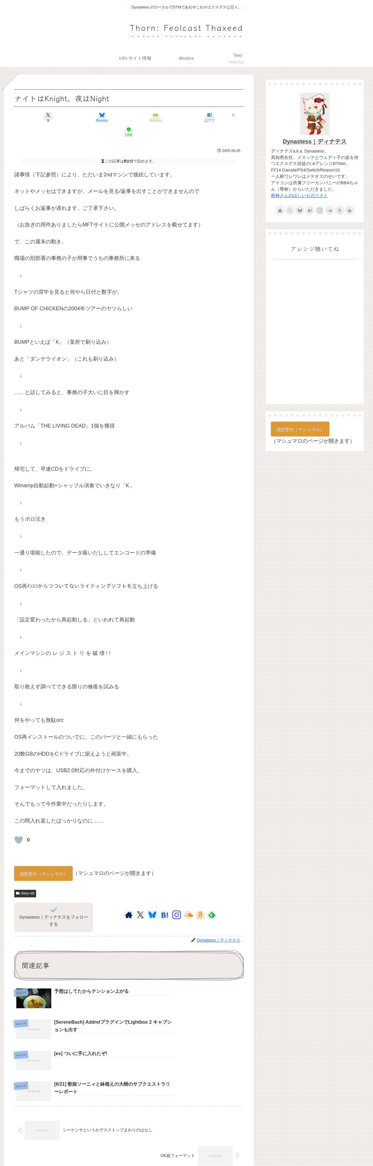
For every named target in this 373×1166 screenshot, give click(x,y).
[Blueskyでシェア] (90, 117)
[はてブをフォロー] (164, 900)
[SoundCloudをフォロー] (188, 900)
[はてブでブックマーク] (167, 117)
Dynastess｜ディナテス (315, 141)
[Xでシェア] (52, 117)
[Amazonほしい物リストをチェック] (200, 900)
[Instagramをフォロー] (177, 900)
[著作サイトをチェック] (128, 900)
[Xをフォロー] (140, 900)
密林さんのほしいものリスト (299, 195)
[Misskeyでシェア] (128, 117)
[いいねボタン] (18, 825)
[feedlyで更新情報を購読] (212, 900)
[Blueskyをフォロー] (152, 900)
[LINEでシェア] (205, 117)
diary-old (25, 879)
